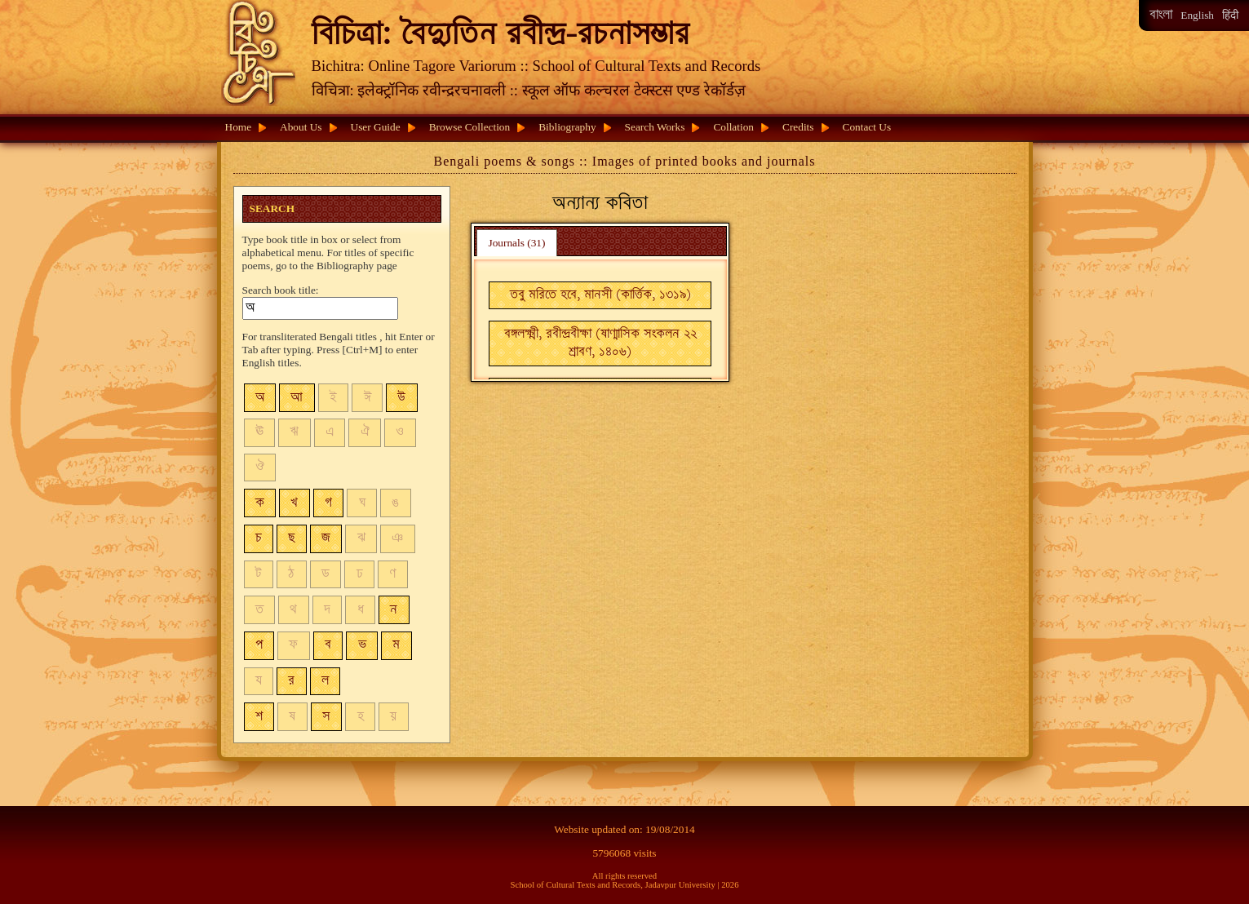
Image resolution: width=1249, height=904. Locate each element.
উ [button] (401, 397)
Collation (733, 127)
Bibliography (567, 127)
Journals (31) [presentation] (516, 243)
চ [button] (258, 538)
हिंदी (1230, 15)
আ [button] (296, 397)
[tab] (516, 242)
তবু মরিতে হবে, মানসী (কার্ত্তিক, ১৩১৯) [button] (600, 295)
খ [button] (294, 503)
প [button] (259, 645)
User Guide (376, 127)
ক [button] (259, 503)
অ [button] (259, 397)
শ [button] (259, 716)
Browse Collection (470, 127)
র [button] (291, 680)
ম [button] (396, 645)
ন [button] (393, 609)
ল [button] (325, 680)
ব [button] (328, 645)
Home (238, 127)
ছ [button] (291, 538)
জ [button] (325, 538)
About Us (300, 127)
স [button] (326, 716)
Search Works (655, 127)
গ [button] (328, 503)
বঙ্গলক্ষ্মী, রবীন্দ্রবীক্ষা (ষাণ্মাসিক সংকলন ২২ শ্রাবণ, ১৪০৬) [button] (600, 343)
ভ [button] (362, 645)
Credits (798, 127)
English (1197, 15)
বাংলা (1160, 15)
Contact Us (867, 127)
